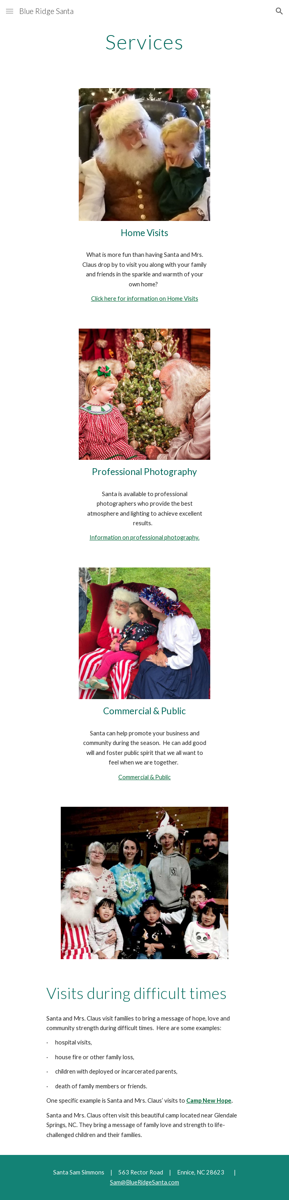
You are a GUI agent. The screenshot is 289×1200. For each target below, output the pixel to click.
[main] (144, 42)
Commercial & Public (144, 777)
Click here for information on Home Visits (144, 298)
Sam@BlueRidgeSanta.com (144, 1182)
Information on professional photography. (144, 537)
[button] (9, 11)
